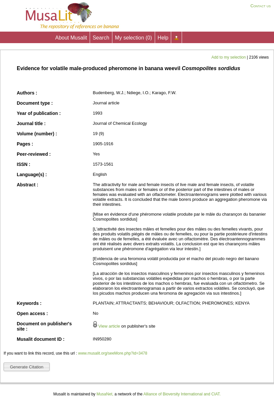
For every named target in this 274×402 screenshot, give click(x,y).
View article (109, 326)
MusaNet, (105, 394)
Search (101, 37)
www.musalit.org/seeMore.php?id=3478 (112, 353)
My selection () (133, 37)
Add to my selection (229, 57)
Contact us (260, 5)
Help (163, 37)
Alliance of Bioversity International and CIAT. (181, 394)
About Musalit (71, 37)
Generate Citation (26, 366)
